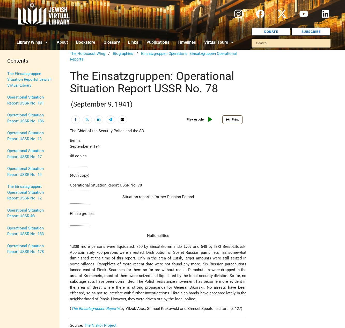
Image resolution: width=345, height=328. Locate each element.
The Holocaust (20, 194)
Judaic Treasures (22, 133)
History (13, 97)
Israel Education (21, 122)
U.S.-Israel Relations (24, 218)
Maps (12, 146)
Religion (14, 182)
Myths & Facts (19, 157)
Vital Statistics (20, 230)
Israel (12, 109)
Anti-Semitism (19, 73)
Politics (13, 170)
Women (13, 242)
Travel (12, 206)
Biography (15, 85)
